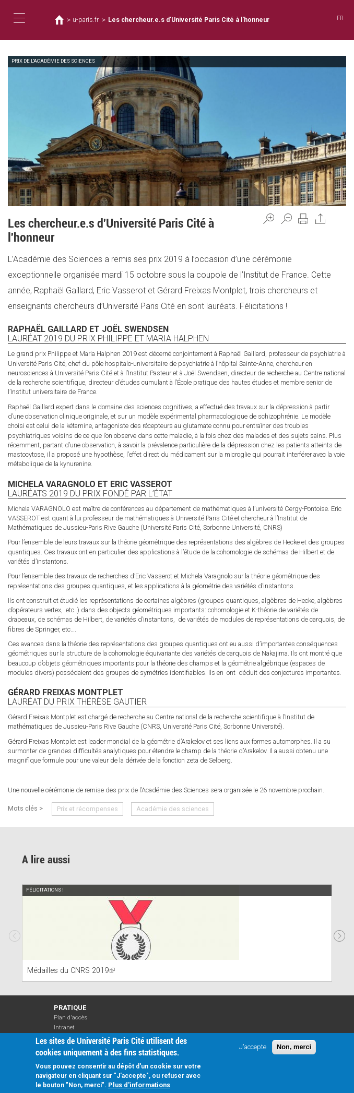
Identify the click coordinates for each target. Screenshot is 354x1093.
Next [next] (339, 933)
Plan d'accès (70, 1017)
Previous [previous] (15, 933)
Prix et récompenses (87, 809)
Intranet (64, 1027)
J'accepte (252, 1049)
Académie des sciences (172, 809)
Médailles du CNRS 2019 (71, 970)
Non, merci (294, 1049)
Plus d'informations (139, 1087)
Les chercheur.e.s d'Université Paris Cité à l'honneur (188, 19)
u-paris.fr (86, 19)
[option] (177, 933)
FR (340, 18)
